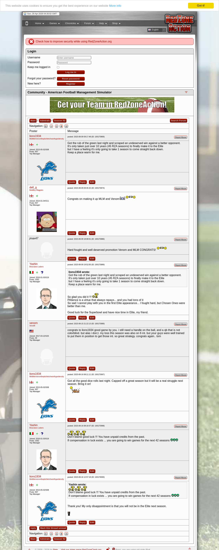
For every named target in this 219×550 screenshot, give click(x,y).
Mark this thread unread (53, 528)
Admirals (45, 120)
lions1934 (35, 136)
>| (66, 126)
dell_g (33, 187)
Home (37, 24)
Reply (82, 182)
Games (53, 24)
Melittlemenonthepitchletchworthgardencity (46, 139)
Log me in (70, 72)
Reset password (71, 78)
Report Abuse (180, 137)
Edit (92, 182)
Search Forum (178, 120)
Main (33, 120)
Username (34, 57)
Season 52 (59, 120)
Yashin (33, 263)
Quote (71, 182)
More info (115, 5)
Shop (114, 24)
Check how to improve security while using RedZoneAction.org (74, 41)
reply (33, 528)
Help (101, 24)
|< (46, 126)
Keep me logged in (39, 67)
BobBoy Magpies (36, 190)
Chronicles (70, 24)
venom (33, 323)
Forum (87, 24)
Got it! (201, 5)
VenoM (32, 326)
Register (70, 84)
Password (34, 62)
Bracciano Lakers (36, 267)
